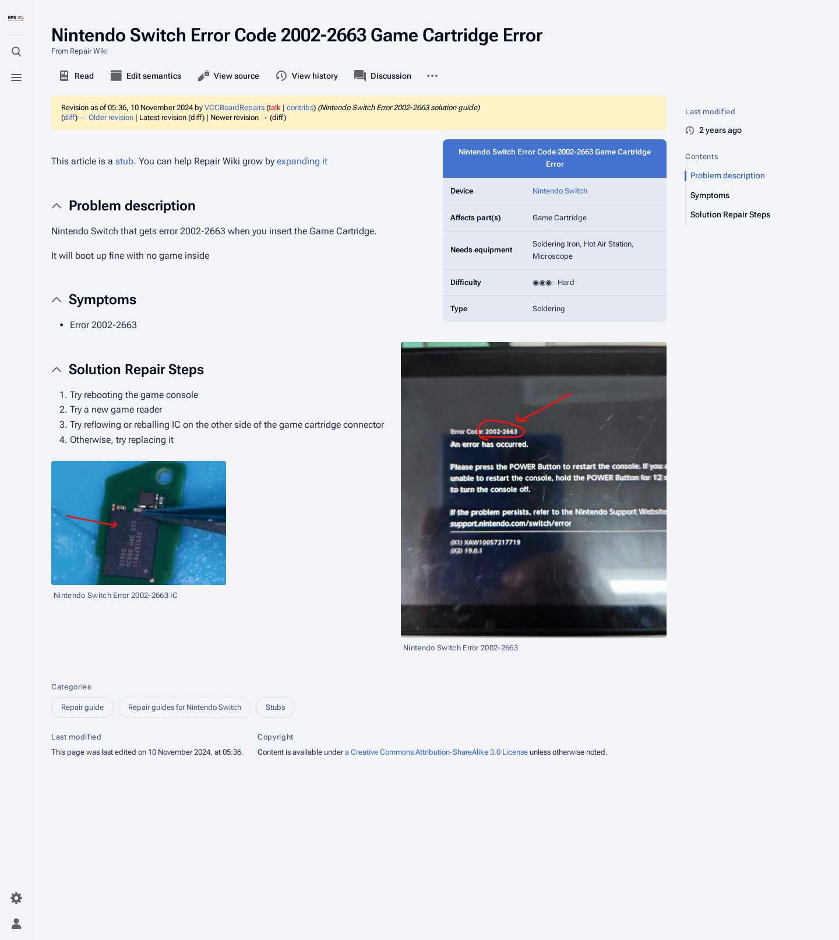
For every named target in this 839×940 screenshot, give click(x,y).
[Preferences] (16, 898)
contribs (300, 107)
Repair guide (82, 707)
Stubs (275, 707)
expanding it (302, 161)
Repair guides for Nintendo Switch (184, 707)
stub (124, 161)
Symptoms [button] (102, 299)
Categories (71, 686)
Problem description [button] (132, 206)
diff (69, 117)
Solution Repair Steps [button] (136, 369)
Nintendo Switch (560, 190)
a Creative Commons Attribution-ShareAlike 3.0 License (436, 752)
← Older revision (106, 117)
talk (275, 107)
